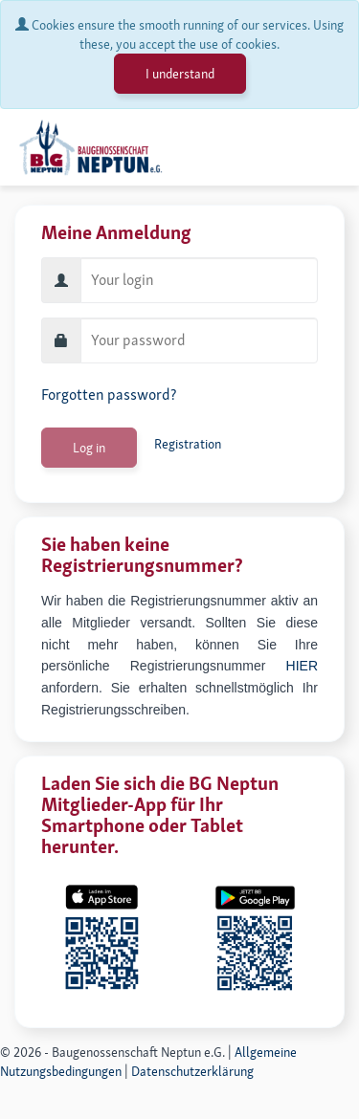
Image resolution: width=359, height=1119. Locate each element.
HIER (302, 665)
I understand (180, 73)
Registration (187, 443)
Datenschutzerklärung (192, 1071)
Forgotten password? (108, 394)
